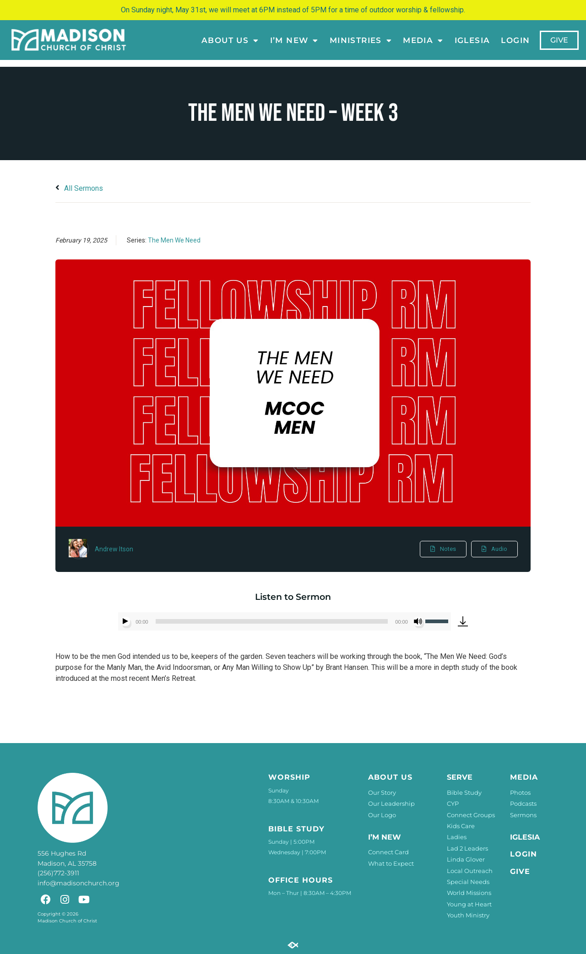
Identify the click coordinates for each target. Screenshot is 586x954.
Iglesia (472, 40)
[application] (284, 621)
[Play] (125, 621)
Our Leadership (391, 803)
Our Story (382, 792)
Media (423, 40)
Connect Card (388, 852)
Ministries (360, 40)
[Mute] (418, 621)
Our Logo (382, 815)
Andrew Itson (114, 549)
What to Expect (391, 863)
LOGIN (515, 40)
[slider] (272, 621)
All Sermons (79, 188)
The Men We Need (174, 240)
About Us (230, 40)
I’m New (294, 40)
